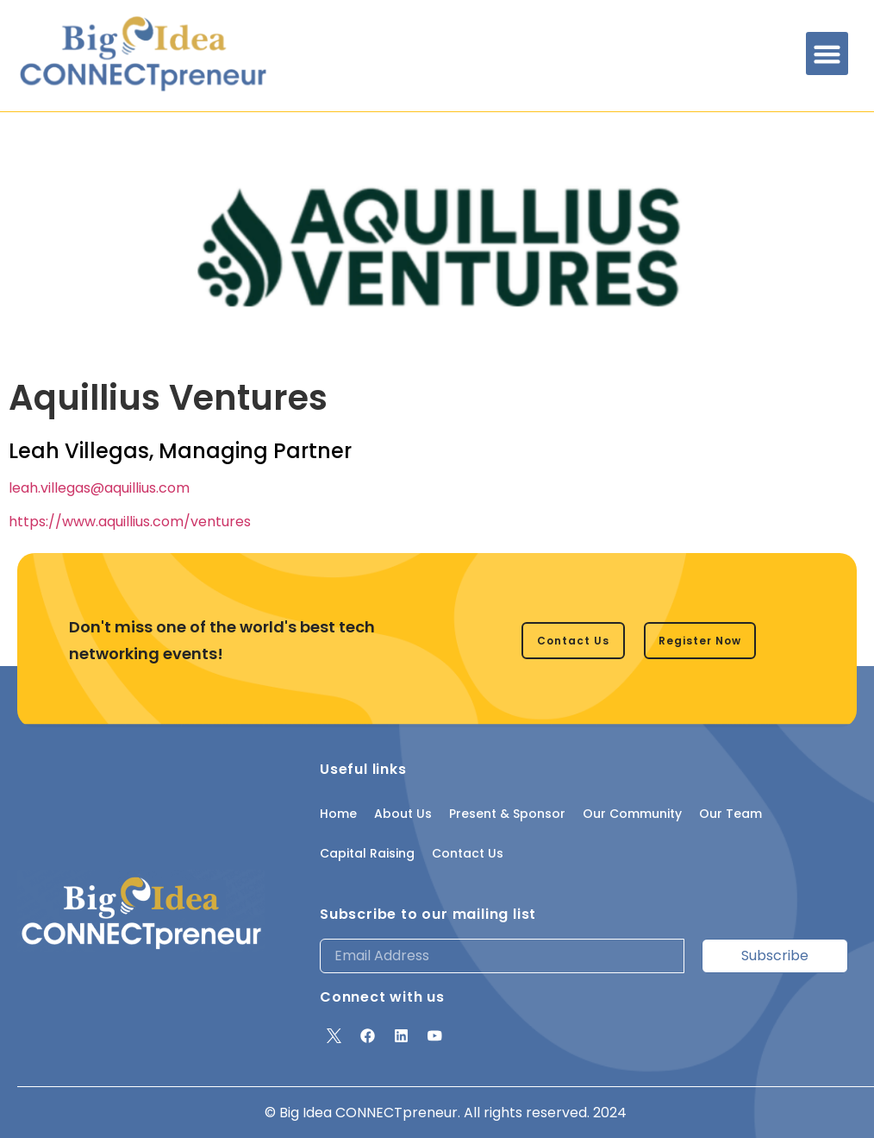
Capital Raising (367, 853)
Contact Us (467, 853)
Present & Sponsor (507, 813)
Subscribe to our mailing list (428, 914)
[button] (827, 53)
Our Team (730, 813)
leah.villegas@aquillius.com (99, 488)
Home (338, 813)
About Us (403, 813)
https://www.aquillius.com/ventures (130, 521)
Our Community (632, 813)
